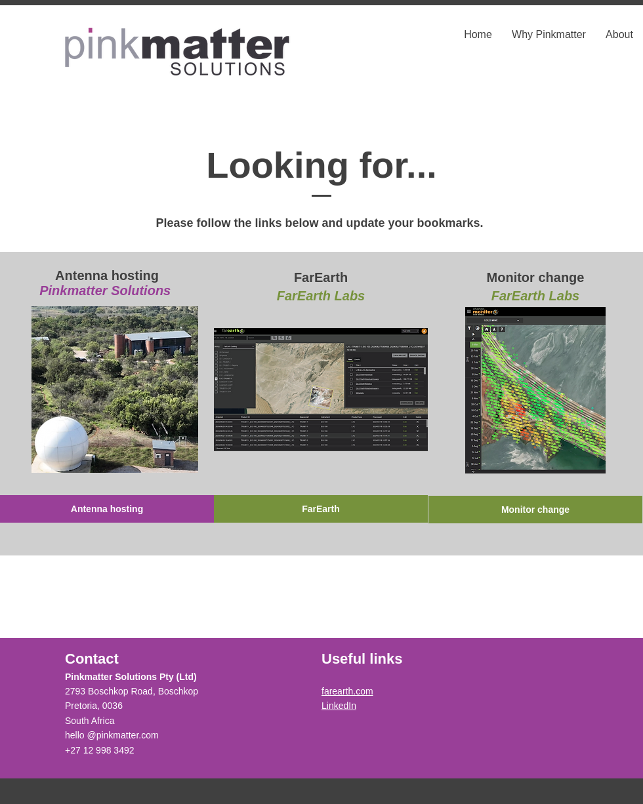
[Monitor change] (535, 509)
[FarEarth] (321, 509)
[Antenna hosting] (107, 509)
